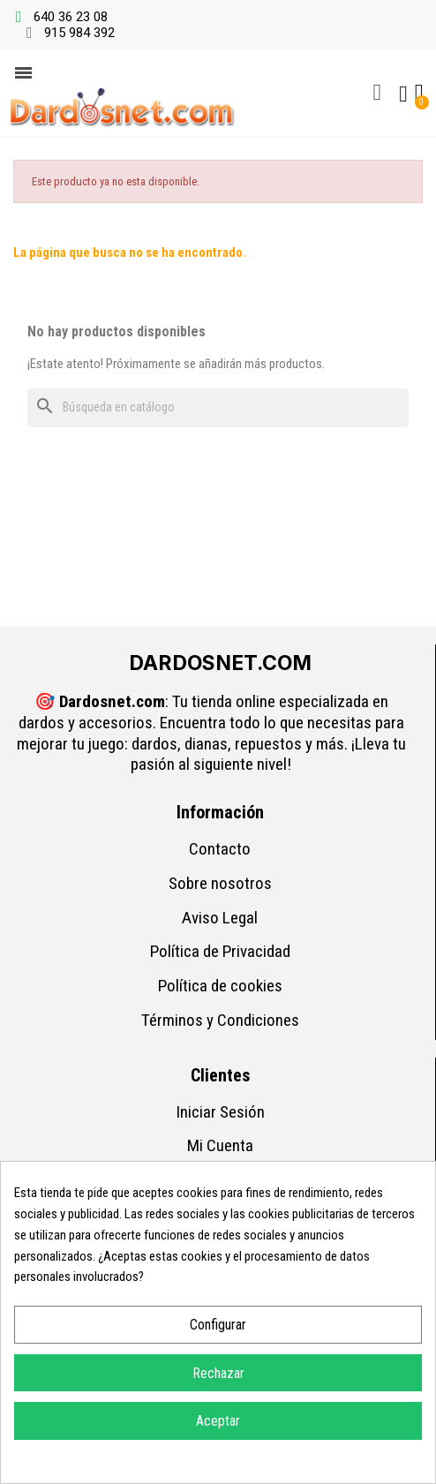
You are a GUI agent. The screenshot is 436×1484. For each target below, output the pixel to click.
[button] (376, 92)
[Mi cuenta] (403, 94)
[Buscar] (218, 407)
